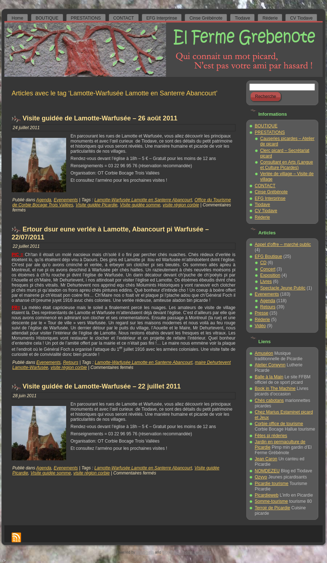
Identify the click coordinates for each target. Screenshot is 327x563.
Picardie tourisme (271, 483)
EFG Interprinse (270, 198)
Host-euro (203, 552)
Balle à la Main (269, 376)
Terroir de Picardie (272, 507)
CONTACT (265, 185)
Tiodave (262, 204)
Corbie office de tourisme (279, 423)
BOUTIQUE (266, 125)
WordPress (145, 552)
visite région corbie (181, 204)
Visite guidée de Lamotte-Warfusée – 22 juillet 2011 (102, 386)
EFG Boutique (268, 256)
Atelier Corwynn (270, 364)
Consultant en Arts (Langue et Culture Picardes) (286, 165)
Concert (267, 269)
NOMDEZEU (267, 470)
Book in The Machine (275, 388)
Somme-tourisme (271, 501)
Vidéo (260, 325)
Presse (261, 313)
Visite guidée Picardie (96, 204)
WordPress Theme (177, 552)
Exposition (270, 275)
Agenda (43, 199)
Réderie (262, 217)
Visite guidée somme (140, 204)
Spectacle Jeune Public (283, 288)
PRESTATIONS (270, 132)
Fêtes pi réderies (271, 435)
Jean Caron (266, 458)
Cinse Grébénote (271, 191)
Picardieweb (266, 495)
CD (263, 262)
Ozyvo (261, 477)
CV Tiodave (266, 210)
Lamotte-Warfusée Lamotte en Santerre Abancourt (143, 199)
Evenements (66, 199)
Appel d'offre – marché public (283, 244)
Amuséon (264, 353)
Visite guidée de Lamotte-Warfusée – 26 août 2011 (100, 118)
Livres (266, 281)
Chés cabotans (269, 400)
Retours (70, 362)
